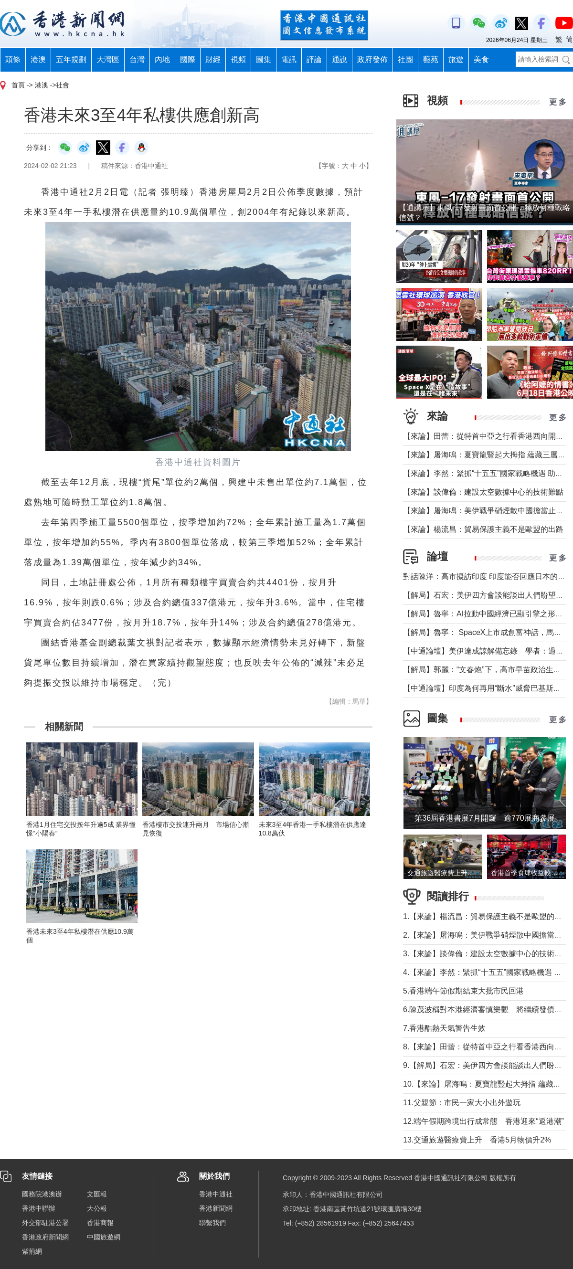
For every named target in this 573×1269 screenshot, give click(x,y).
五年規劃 (71, 59)
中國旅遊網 (103, 1237)
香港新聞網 (216, 1208)
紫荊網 (32, 1251)
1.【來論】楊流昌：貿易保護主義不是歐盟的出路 (486, 916)
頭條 (13, 59)
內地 (162, 59)
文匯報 (97, 1194)
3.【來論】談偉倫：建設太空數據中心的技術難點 (486, 954)
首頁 (18, 85)
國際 (187, 59)
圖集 (263, 59)
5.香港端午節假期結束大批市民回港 (463, 991)
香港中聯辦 (38, 1208)
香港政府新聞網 (45, 1237)
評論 (314, 59)
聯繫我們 (212, 1223)
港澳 (38, 59)
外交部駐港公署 (45, 1223)
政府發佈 (372, 59)
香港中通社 (216, 1194)
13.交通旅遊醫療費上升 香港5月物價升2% (477, 1140)
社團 (405, 59)
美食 (481, 59)
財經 (213, 59)
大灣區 (107, 59)
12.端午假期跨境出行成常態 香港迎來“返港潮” (483, 1121)
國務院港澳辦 (42, 1194)
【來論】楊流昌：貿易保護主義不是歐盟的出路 (483, 529)
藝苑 (430, 59)
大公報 (97, 1208)
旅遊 (456, 59)
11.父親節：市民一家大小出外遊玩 (461, 1103)
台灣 (137, 59)
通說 (339, 59)
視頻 (238, 59)
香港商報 (100, 1223)
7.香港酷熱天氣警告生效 (444, 1028)
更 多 (557, 102)
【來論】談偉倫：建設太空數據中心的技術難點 (483, 492)
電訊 (289, 59)
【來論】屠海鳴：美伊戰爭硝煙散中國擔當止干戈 (487, 511)
